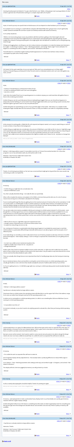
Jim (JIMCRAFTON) (10, 6)
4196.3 (69, 67)
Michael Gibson (10, 21)
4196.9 (59, 281)
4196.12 (58, 381)
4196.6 (59, 149)
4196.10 (59, 325)
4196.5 (69, 122)
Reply (38, 16)
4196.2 (59, 23)
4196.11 (58, 349)
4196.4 (59, 83)
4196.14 (59, 421)
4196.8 (59, 183)
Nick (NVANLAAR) (10, 146)
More (68, 16)
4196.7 (59, 169)
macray (8, 119)
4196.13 (58, 397)
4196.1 (69, 9)
